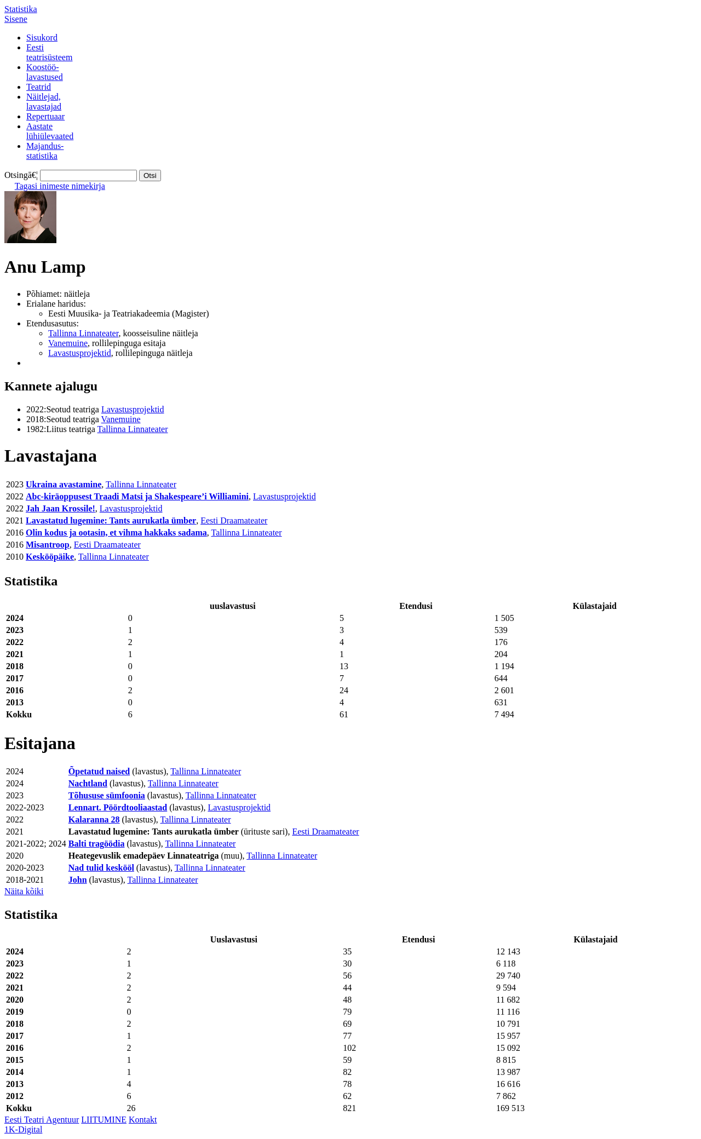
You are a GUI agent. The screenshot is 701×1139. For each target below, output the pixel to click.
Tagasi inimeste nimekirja (60, 186)
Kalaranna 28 (94, 819)
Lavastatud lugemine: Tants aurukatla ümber (111, 520)
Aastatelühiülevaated (49, 131)
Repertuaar (45, 116)
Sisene (15, 19)
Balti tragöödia (96, 843)
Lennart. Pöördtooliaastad (117, 807)
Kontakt (143, 1119)
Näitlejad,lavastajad (43, 101)
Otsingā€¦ (21, 175)
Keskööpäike (50, 556)
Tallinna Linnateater (83, 333)
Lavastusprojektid (79, 353)
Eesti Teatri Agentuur (41, 1119)
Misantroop (48, 544)
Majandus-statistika (45, 150)
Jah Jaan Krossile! (60, 508)
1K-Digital (23, 1129)
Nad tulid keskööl (101, 867)
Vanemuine (68, 343)
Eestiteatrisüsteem (49, 52)
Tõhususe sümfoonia (106, 795)
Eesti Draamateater (233, 520)
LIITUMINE (104, 1119)
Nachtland (87, 783)
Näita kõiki (24, 891)
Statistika (20, 9)
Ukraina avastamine (63, 484)
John (77, 879)
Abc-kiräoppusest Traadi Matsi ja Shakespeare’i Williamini (137, 496)
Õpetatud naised (99, 771)
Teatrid (38, 86)
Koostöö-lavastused (44, 72)
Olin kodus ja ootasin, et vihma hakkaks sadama (116, 532)
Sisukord (42, 37)
